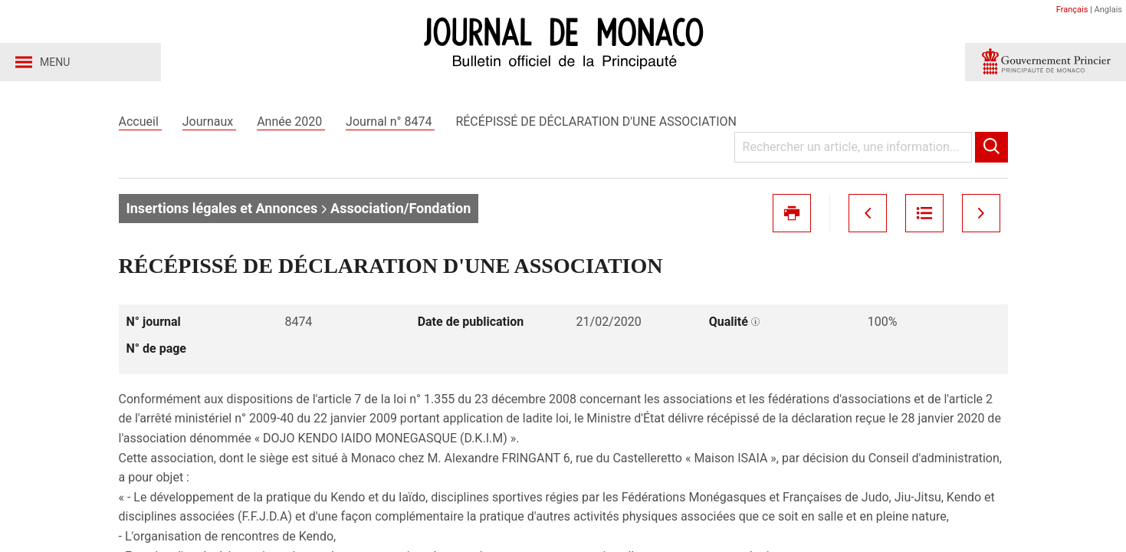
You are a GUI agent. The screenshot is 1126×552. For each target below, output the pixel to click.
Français (1072, 10)
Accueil (140, 121)
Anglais (1108, 10)
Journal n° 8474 (390, 121)
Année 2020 (291, 121)
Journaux (209, 121)
